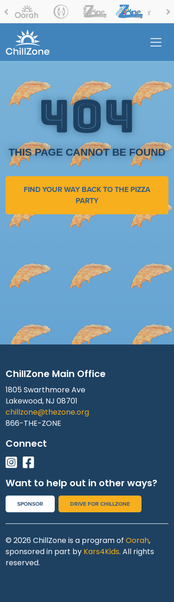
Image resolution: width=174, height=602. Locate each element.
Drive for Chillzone (100, 504)
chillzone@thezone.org (47, 412)
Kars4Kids (101, 551)
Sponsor (30, 504)
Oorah (137, 540)
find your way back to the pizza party (87, 195)
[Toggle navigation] (155, 42)
